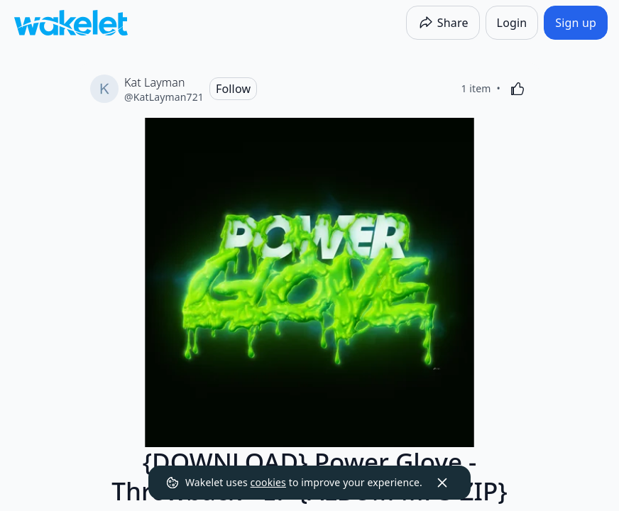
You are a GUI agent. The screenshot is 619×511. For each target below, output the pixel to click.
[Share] (443, 23)
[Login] (512, 23)
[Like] (517, 88)
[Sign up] (576, 23)
